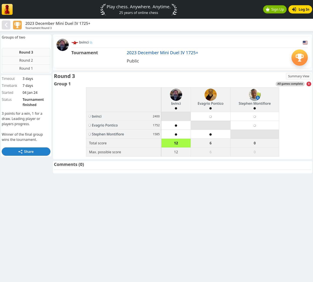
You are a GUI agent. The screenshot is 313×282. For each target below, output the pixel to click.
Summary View (298, 76)
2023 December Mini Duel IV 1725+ (162, 53)
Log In (300, 9)
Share (26, 151)
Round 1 (26, 68)
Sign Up (275, 9)
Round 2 (26, 60)
